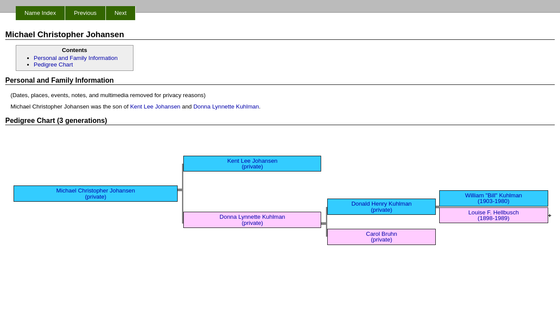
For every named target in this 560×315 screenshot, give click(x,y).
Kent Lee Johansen (155, 106)
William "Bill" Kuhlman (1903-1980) (493, 198)
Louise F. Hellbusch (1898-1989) (493, 215)
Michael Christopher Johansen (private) (95, 193)
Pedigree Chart (53, 64)
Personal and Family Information (76, 58)
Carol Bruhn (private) (381, 237)
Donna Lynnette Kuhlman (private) (252, 220)
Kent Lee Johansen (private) (252, 164)
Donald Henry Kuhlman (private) (381, 206)
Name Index (40, 13)
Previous (85, 13)
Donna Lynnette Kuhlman (226, 106)
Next (120, 13)
